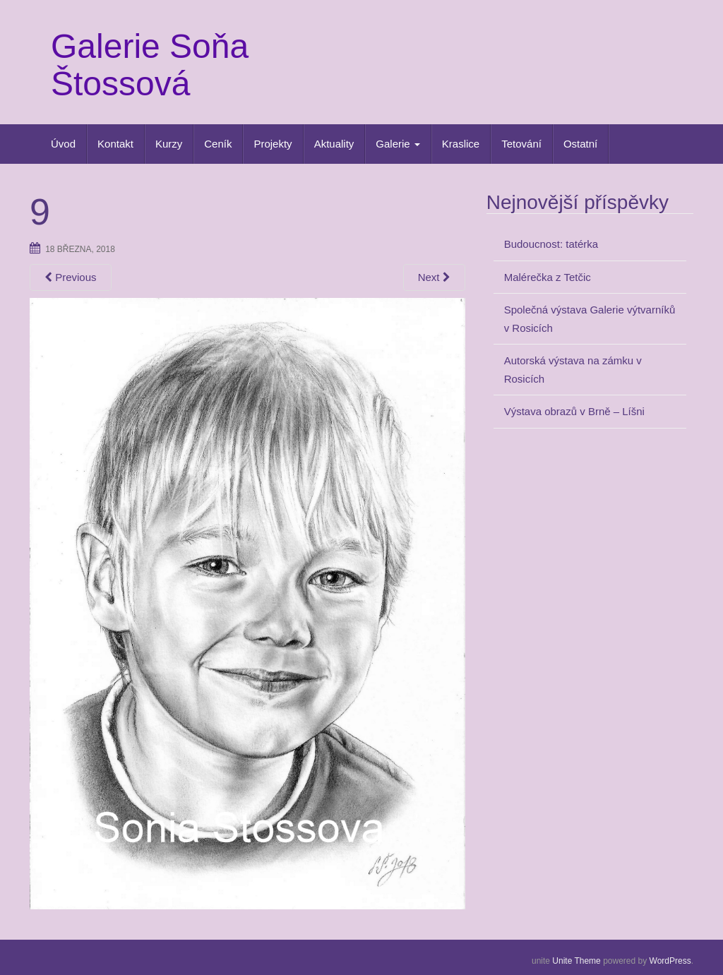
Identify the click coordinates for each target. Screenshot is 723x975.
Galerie (398, 144)
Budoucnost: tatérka (551, 244)
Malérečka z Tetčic (547, 277)
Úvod (63, 144)
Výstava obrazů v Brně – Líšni (574, 411)
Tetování (521, 144)
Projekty (272, 144)
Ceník (218, 144)
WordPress (670, 961)
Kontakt (115, 144)
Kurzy (168, 144)
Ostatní (580, 144)
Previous (70, 277)
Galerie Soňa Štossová (150, 65)
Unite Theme (576, 961)
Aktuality (334, 144)
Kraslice (460, 144)
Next (434, 277)
